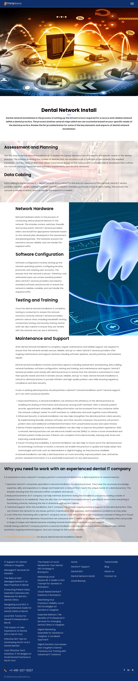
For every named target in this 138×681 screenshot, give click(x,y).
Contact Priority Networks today (20, 536)
